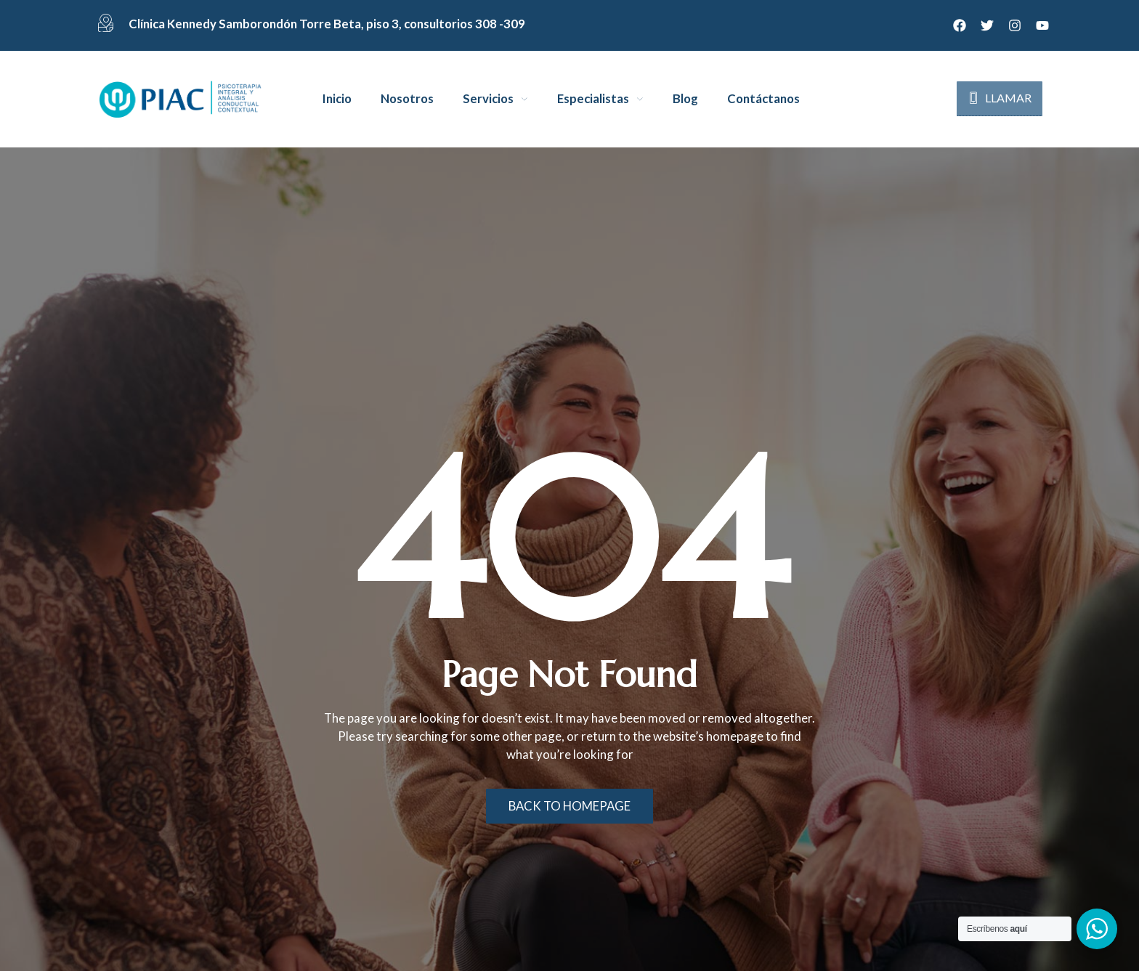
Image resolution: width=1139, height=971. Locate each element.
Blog (685, 99)
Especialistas (593, 99)
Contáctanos (763, 99)
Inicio (337, 99)
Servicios (488, 99)
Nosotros (407, 99)
